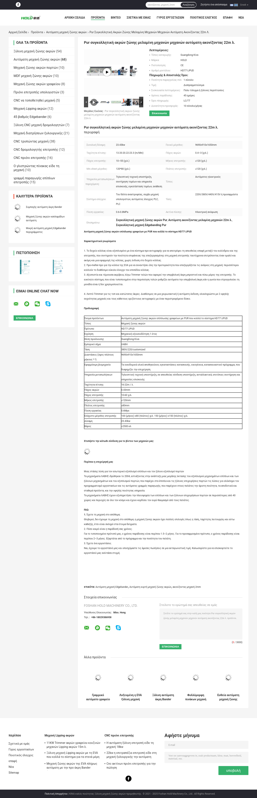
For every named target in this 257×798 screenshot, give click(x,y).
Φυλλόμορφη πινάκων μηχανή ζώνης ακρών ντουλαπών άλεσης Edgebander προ (195, 697)
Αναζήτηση (188, 4)
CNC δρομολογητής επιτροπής (36, 149)
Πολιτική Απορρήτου (56, 793)
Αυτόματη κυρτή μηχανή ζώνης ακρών (150, 587)
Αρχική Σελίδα (75, 17)
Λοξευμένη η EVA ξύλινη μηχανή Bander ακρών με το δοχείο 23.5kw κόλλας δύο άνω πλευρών (131, 697)
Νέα (241, 17)
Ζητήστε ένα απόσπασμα (214, 4)
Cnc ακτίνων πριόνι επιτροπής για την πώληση (131, 765)
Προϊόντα (98, 17)
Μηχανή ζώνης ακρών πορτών (36, 68)
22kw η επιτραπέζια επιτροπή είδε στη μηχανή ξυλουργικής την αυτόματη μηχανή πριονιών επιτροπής (132, 755)
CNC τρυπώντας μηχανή (31, 141)
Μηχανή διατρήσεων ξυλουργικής (38, 133)
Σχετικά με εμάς (139, 17)
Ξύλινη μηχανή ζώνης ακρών (34, 51)
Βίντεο (116, 17)
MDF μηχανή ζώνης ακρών (33, 76)
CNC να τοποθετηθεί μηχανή (34, 100)
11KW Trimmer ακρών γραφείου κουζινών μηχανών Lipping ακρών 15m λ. (73, 744)
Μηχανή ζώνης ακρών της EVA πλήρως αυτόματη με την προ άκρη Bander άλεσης (72, 766)
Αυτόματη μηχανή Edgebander (112, 587)
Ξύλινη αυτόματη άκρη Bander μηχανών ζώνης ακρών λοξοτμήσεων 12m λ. (163, 697)
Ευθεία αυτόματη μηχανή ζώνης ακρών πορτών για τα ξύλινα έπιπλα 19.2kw (228, 697)
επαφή (228, 17)
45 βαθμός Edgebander (30, 117)
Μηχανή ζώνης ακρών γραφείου (37, 84)
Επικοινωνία (159, 113)
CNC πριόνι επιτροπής (30, 158)
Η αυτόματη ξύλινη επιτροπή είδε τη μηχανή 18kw (130, 744)
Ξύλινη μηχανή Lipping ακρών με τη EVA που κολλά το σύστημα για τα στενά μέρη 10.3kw (73, 755)
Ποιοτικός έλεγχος (203, 17)
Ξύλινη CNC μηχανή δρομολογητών (39, 125)
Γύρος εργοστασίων (170, 17)
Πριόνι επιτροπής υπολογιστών (36, 92)
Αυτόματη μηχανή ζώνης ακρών (66, 32)
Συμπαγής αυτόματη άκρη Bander (44, 207)
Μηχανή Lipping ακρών (30, 109)
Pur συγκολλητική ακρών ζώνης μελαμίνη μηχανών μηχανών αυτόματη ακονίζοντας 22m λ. (112, 115)
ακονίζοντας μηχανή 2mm (187, 587)
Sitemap (14, 772)
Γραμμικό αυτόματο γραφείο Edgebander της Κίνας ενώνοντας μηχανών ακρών (98, 697)
